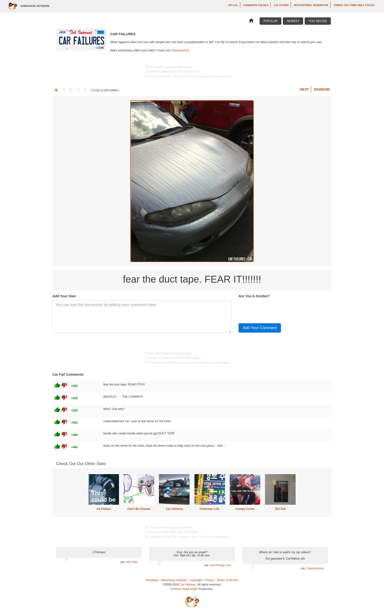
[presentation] (276, 309)
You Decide (318, 21)
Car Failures (174, 509)
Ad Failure (103, 509)
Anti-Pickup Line (220, 565)
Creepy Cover (244, 509)
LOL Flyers (281, 5)
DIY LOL (233, 5)
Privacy (209, 580)
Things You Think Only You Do (354, 5)
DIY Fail (280, 509)
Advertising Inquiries (174, 580)
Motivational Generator (311, 5)
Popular (270, 21)
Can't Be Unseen (139, 509)
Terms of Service (228, 580)
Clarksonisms (179, 50)
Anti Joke (132, 562)
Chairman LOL (210, 509)
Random (322, 89)
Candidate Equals (256, 5)
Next (304, 89)
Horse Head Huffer (185, 589)
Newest (293, 21)
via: (122, 562)
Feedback (151, 580)
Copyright (196, 580)
